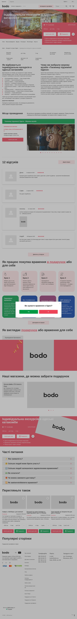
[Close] (59, 303)
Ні (48, 311)
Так (29, 311)
